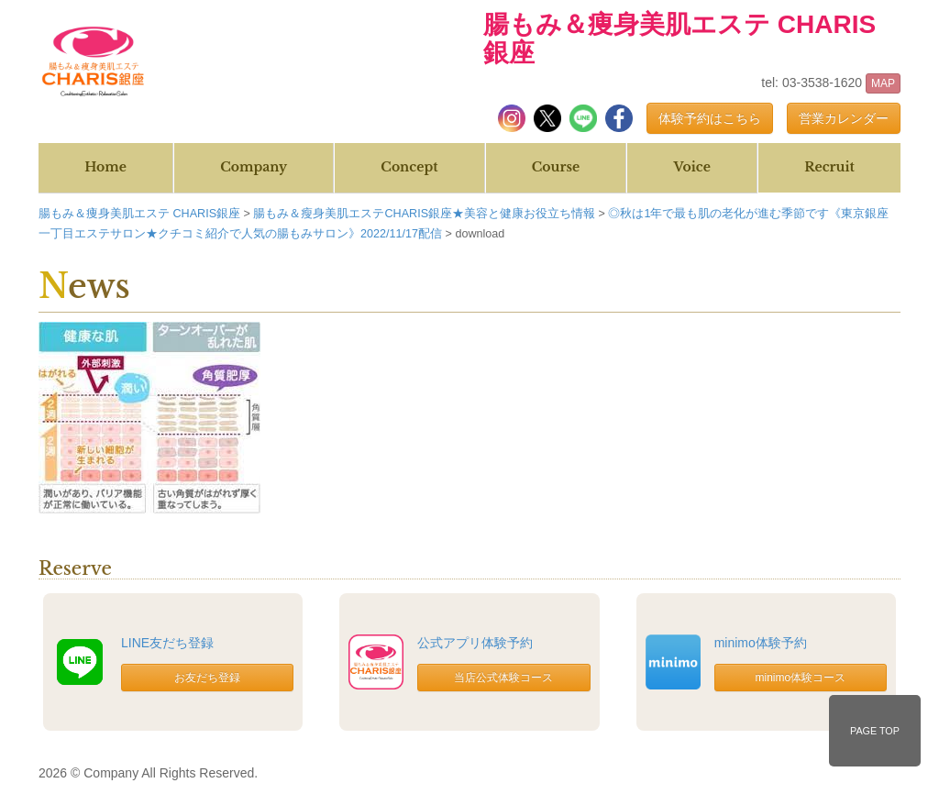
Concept (409, 167)
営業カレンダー (844, 118)
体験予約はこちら (709, 118)
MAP (883, 83)
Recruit (829, 167)
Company (253, 167)
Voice (691, 167)
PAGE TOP (875, 730)
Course (556, 167)
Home (105, 167)
